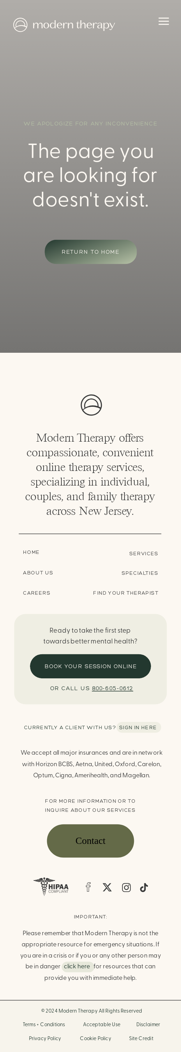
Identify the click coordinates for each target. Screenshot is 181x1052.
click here (77, 966)
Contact (91, 841)
